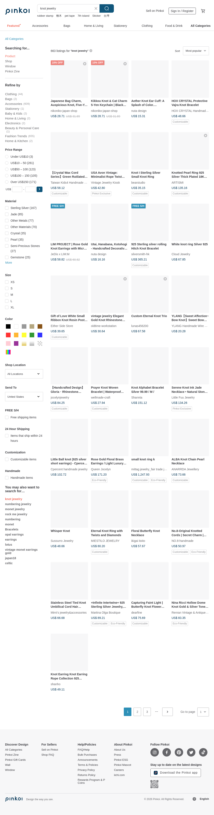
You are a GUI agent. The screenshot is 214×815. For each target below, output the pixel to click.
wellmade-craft (100, 397)
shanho (55, 684)
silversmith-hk (140, 254)
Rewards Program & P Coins (91, 781)
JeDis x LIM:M (60, 254)
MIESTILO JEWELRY (105, 540)
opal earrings (14, 534)
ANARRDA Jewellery (185, 469)
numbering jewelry (18, 504)
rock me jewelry (16, 514)
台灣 (106, 15)
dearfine (136, 612)
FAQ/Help (84, 749)
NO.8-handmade (183, 540)
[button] (39, 189)
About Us (119, 749)
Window (10, 66)
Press (117, 754)
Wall (7, 764)
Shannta (136, 397)
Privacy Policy (86, 770)
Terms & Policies (88, 764)
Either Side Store (62, 325)
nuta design (139, 110)
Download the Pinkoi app (176, 773)
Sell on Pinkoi (155, 10)
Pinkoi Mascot (122, 764)
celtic (9, 563)
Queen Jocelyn (101, 469)
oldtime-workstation (104, 325)
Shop (8, 61)
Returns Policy (86, 775)
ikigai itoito (138, 540)
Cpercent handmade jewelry (69, 469)
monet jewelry (15, 509)
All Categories (14, 39)
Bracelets (11, 529)
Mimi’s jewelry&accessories (69, 612)
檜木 (59, 15)
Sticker (96, 15)
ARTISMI (178, 182)
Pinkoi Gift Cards (15, 759)
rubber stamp (45, 15)
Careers (119, 770)
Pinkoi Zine (12, 71)
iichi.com (119, 775)
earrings (11, 539)
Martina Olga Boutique (105, 612)
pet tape (70, 15)
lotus (8, 544)
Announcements (88, 759)
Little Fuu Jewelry (183, 397)
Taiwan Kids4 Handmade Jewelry (72, 182)
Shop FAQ (47, 754)
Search (106, 8)
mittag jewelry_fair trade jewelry (152, 469)
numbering (12, 519)
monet (9, 524)
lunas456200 (139, 325)
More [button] (8, 262)
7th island (83, 15)
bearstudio (138, 182)
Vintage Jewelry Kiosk (105, 182)
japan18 (10, 558)
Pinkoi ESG (121, 759)
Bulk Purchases (87, 754)
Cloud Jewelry (181, 254)
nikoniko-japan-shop (64, 110)
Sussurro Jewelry (62, 540)
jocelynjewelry (60, 397)
